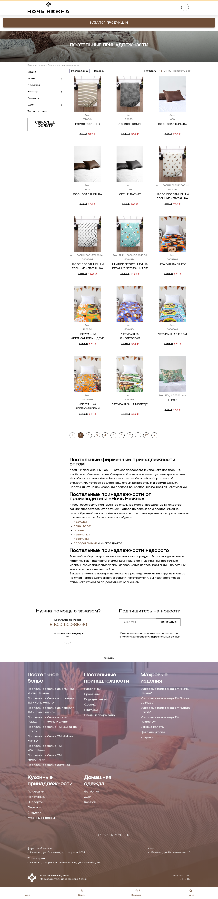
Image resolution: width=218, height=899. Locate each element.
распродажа (79, 71)
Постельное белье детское (49, 765)
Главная (32, 65)
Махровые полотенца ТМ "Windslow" (159, 719)
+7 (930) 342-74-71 (109, 835)
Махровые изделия (154, 678)
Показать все (181, 71)
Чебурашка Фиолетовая (130, 336)
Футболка (91, 792)
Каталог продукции (109, 22)
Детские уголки (152, 732)
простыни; (81, 539)
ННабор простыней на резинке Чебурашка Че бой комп (130, 268)
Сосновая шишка (172, 124)
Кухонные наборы (41, 818)
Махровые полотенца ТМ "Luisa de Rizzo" (164, 700)
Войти (81, 892)
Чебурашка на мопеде (130, 404)
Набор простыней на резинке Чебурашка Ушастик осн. (172, 198)
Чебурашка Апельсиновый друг (87, 336)
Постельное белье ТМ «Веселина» (45, 757)
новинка (98, 71)
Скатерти (35, 802)
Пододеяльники (96, 699)
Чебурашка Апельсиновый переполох (87, 408)
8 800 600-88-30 (68, 625)
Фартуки (34, 807)
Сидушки (34, 813)
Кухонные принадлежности (50, 781)
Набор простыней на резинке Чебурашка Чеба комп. (87, 268)
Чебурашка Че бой (172, 334)
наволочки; (82, 534)
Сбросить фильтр (45, 124)
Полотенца (36, 797)
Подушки (91, 710)
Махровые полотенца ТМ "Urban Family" (165, 710)
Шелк (172, 400)
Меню (27, 892)
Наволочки (92, 689)
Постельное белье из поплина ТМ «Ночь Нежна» (51, 700)
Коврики (146, 737)
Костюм (90, 802)
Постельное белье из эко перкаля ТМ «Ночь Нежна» (48, 719)
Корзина (136, 892)
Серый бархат (130, 194)
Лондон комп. (130, 124)
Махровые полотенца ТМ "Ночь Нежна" (164, 691)
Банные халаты (152, 727)
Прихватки (36, 792)
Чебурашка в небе (172, 264)
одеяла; (79, 530)
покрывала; (82, 526)
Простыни (92, 694)
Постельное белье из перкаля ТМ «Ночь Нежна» (51, 710)
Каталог (42, 65)
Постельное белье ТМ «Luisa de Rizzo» (52, 729)
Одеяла (90, 705)
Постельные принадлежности (106, 678)
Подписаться (168, 622)
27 (146, 435)
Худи (87, 797)
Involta (186, 879)
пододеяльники (85, 543)
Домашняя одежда (97, 781)
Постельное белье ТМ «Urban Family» (50, 738)
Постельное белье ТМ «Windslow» (45, 748)
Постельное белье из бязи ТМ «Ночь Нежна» (51, 691)
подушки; (81, 522)
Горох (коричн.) (87, 124)
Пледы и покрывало (99, 715)
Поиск (191, 892)
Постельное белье (43, 678)
